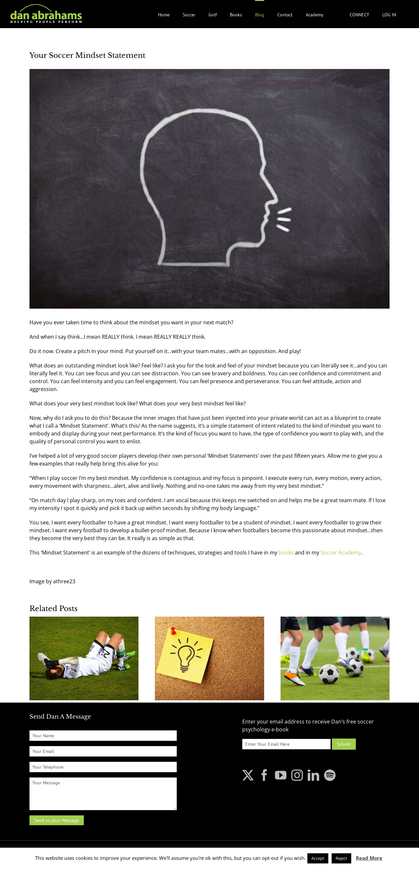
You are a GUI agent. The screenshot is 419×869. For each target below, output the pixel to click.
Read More (369, 858)
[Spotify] (330, 775)
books (286, 552)
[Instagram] (297, 775)
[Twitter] (248, 775)
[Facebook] (264, 775)
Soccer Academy (340, 552)
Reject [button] (341, 858)
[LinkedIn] (313, 775)
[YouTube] (280, 775)
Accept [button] (317, 858)
